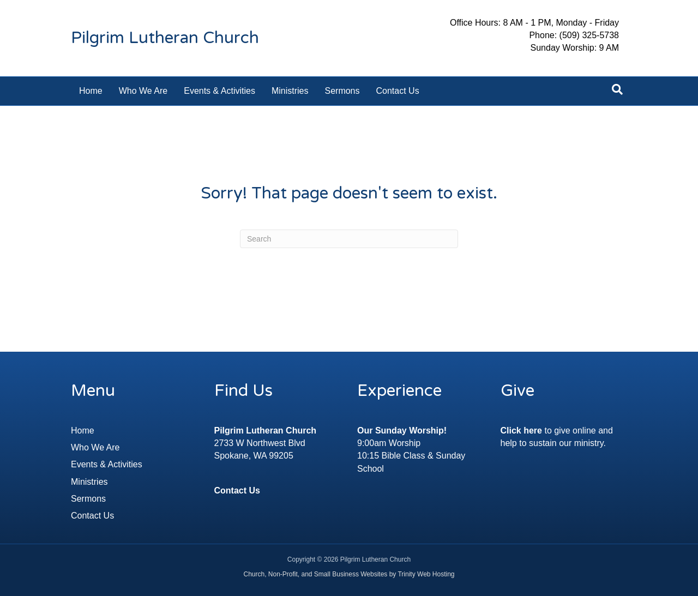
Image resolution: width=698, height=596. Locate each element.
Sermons (341, 90)
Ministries (290, 90)
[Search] (617, 89)
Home (91, 90)
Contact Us (397, 90)
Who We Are (143, 90)
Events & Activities (219, 90)
